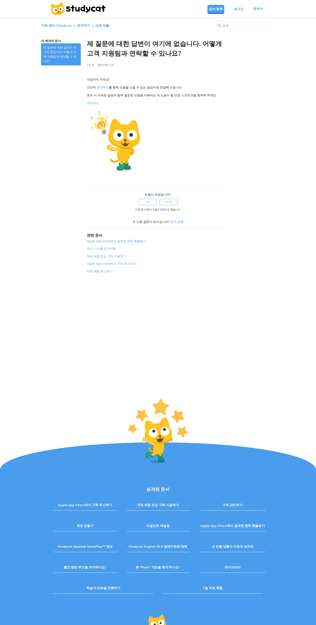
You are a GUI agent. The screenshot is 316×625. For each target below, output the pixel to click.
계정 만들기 (85, 526)
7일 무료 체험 (212, 588)
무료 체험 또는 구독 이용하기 (106, 256)
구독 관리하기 (232, 505)
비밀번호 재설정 (158, 526)
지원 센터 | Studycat (56, 25)
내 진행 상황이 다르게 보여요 (233, 546)
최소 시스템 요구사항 (101, 248)
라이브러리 (233, 567)
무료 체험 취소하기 (100, 271)
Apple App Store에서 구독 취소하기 (111, 264)
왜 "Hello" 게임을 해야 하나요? (158, 567)
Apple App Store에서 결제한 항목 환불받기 (116, 241)
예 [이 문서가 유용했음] (147, 201)
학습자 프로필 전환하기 (103, 588)
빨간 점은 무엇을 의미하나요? (85, 567)
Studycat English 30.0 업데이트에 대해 (158, 546)
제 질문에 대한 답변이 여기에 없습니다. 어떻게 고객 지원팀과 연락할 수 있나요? (60, 54)
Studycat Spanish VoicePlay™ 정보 (85, 546)
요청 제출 (102, 25)
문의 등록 (216, 9)
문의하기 (83, 25)
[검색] (244, 26)
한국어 (259, 8)
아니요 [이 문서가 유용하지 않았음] (168, 201)
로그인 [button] (239, 9)
